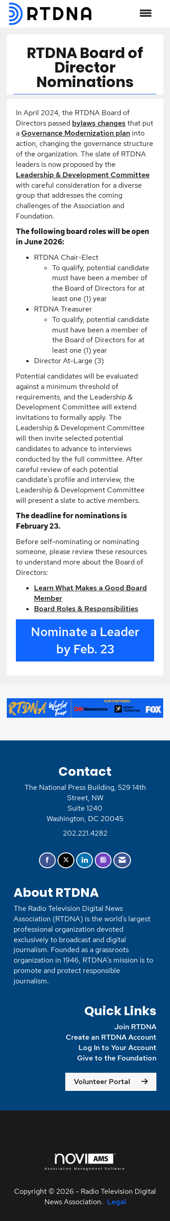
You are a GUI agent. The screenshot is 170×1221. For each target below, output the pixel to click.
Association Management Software (84, 1161)
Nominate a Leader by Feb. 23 (85, 640)
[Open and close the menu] (127, 14)
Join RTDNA (135, 1026)
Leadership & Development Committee (83, 175)
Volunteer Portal (102, 1081)
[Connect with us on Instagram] (103, 860)
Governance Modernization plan (75, 133)
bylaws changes (99, 123)
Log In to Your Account (117, 1047)
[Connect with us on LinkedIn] (84, 860)
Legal (116, 1201)
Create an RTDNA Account (111, 1037)
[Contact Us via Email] (122, 860)
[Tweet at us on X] (66, 860)
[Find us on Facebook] (47, 860)
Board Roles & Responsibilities (86, 608)
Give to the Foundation (116, 1058)
